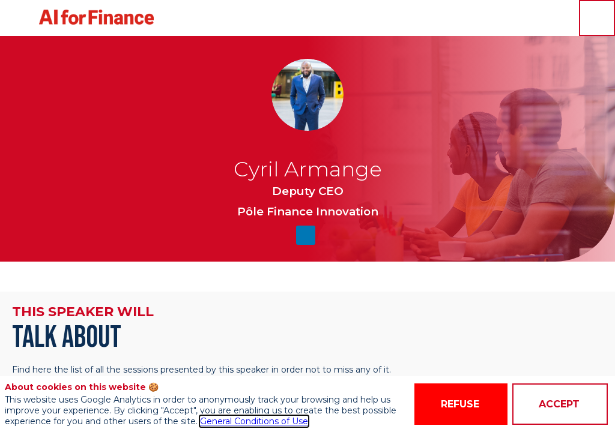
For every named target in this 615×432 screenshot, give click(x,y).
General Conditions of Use (254, 421)
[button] (18, 18)
